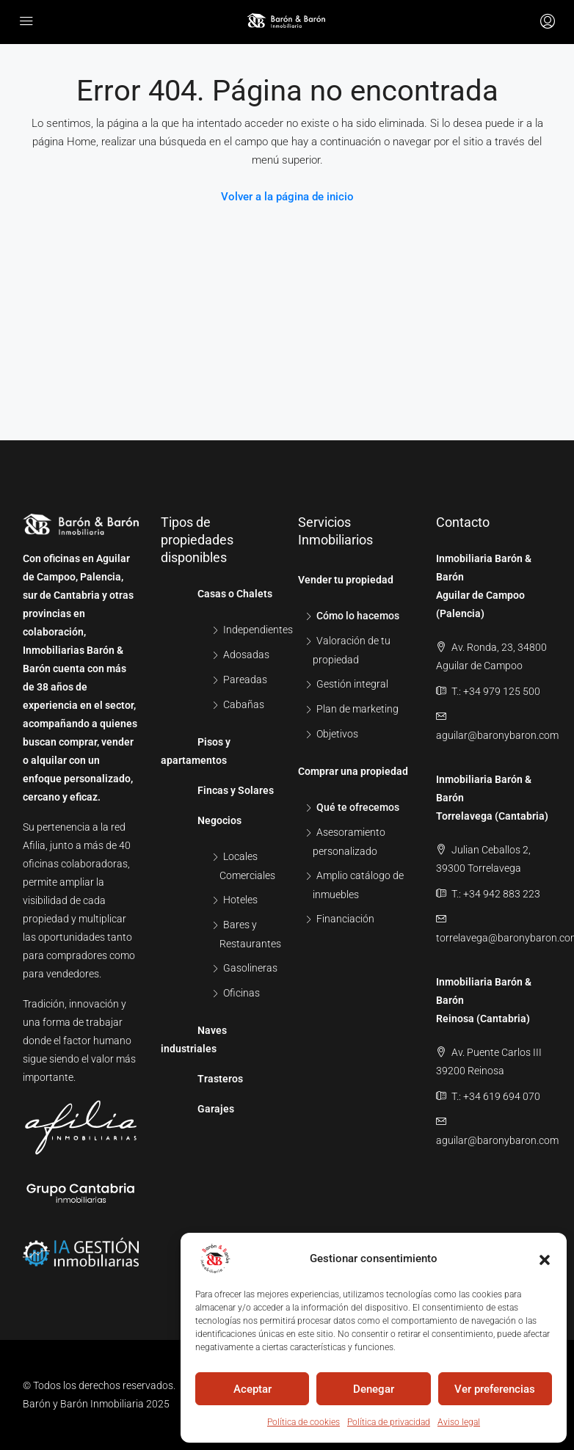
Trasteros (220, 1079)
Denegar (373, 1389)
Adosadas (246, 654)
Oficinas (241, 993)
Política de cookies (303, 1422)
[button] (544, 1258)
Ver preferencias (494, 1389)
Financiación (345, 919)
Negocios (219, 820)
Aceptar (252, 1389)
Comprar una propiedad (353, 771)
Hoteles (240, 900)
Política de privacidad (388, 1422)
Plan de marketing (357, 709)
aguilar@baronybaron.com (497, 735)
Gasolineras (250, 968)
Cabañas (243, 704)
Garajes (215, 1109)
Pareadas (245, 679)
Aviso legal (458, 1422)
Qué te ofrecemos (357, 807)
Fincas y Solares (235, 790)
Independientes (258, 629)
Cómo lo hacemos (357, 616)
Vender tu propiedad (345, 580)
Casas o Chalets (234, 594)
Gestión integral (352, 684)
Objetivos (337, 734)
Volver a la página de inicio (287, 196)
